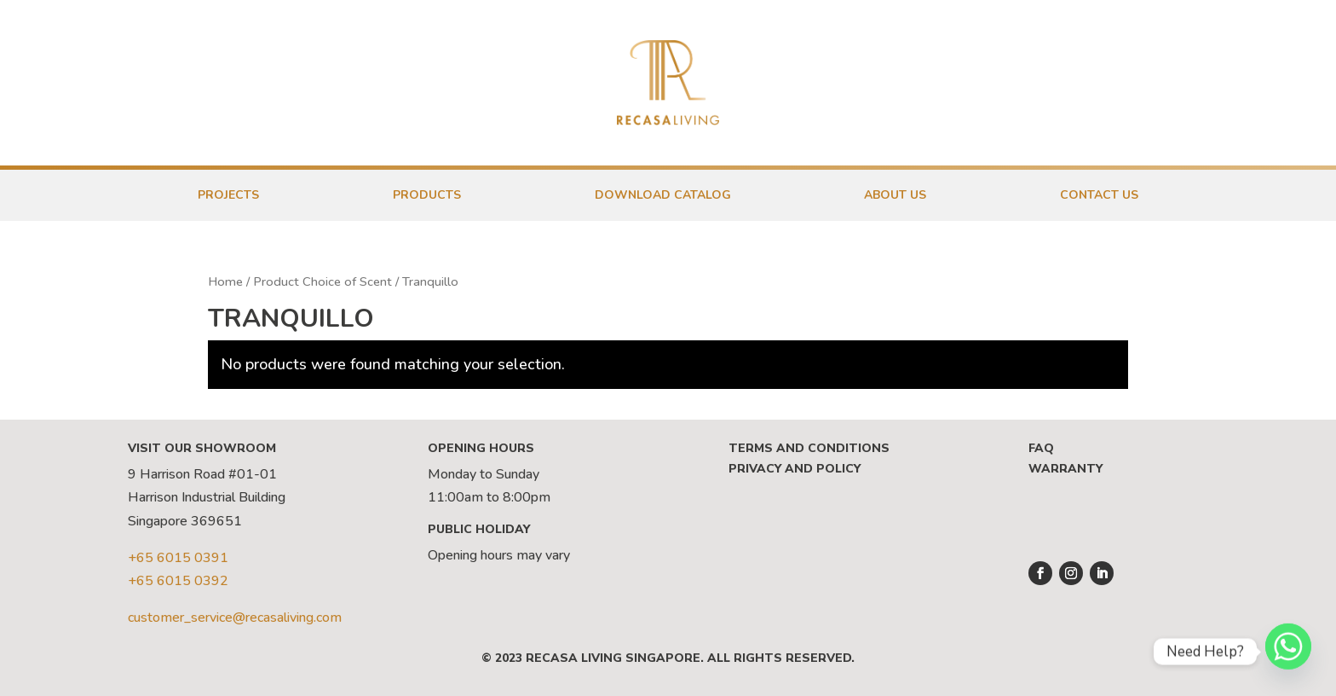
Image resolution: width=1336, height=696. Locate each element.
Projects (228, 195)
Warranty (1065, 469)
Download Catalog (663, 195)
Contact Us (1099, 195)
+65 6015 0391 (178, 557)
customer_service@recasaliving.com (235, 617)
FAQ (1041, 448)
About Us (895, 195)
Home (225, 281)
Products (427, 195)
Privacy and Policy (794, 469)
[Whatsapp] (1288, 652)
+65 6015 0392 (178, 580)
